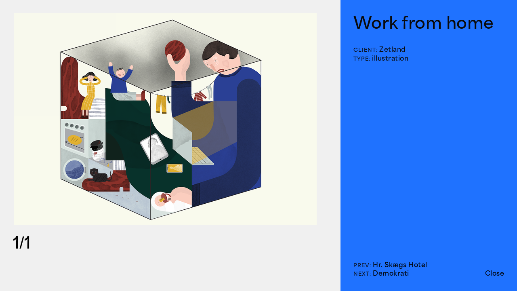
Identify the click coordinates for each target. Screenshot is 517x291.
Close (494, 273)
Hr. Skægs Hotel (400, 265)
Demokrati (391, 273)
